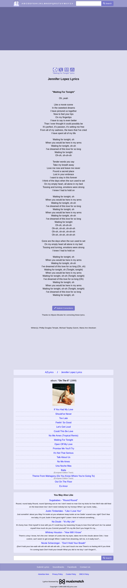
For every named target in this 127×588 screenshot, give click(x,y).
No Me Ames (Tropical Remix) (63, 435)
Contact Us (85, 567)
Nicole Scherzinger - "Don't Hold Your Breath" (63, 543)
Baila (63, 470)
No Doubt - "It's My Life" (63, 522)
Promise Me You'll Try (63, 448)
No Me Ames (63, 461)
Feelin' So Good (63, 422)
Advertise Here (43, 574)
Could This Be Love (63, 431)
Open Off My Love (63, 444)
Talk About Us (63, 457)
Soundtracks (58, 567)
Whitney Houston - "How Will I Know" (63, 532)
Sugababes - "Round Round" (63, 500)
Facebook (72, 567)
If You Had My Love (63, 409)
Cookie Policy (71, 574)
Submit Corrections (63, 308)
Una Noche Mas (64, 466)
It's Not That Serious (63, 453)
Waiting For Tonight (63, 440)
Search (107, 3)
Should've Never (63, 414)
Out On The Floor (63, 482)
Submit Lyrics (43, 567)
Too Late (63, 418)
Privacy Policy (57, 574)
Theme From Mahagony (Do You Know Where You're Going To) (63, 476)
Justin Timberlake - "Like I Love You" (64, 511)
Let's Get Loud (63, 427)
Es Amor (63, 486)
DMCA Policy (84, 574)
